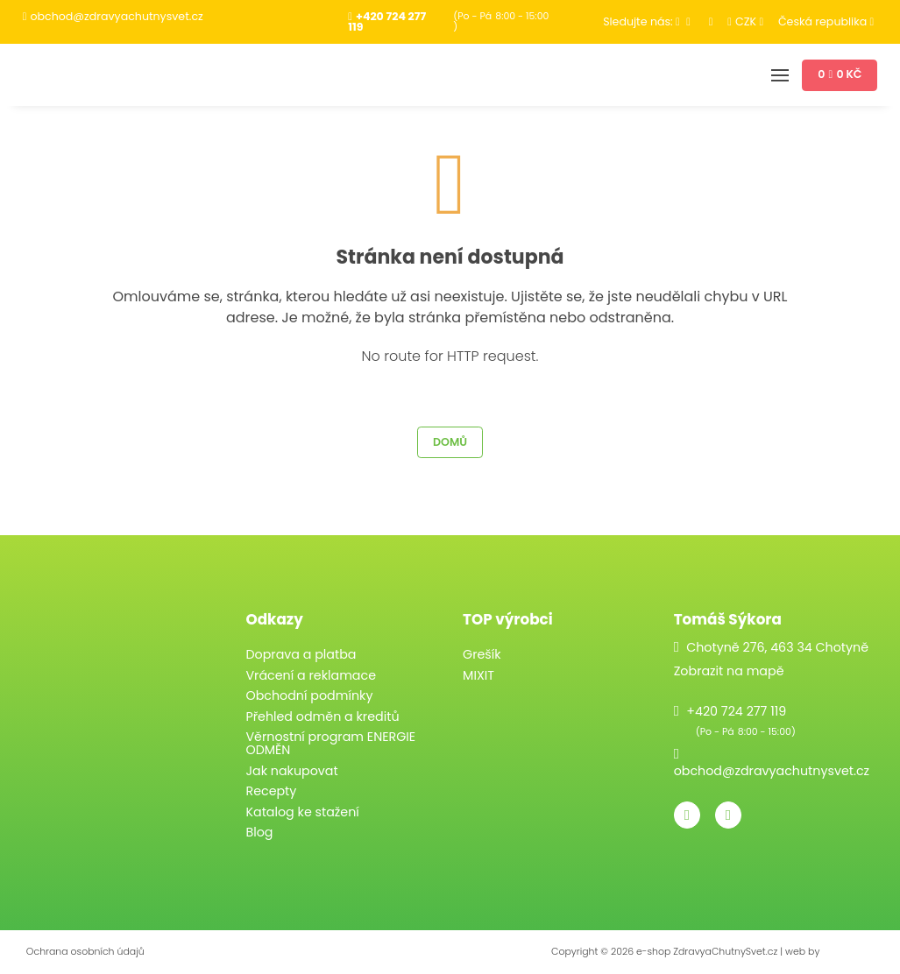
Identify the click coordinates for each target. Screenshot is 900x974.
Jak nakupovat (291, 771)
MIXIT (478, 675)
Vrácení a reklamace (310, 675)
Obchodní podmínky (308, 695)
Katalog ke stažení (301, 812)
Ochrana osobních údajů (85, 951)
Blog (259, 832)
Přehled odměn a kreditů (322, 716)
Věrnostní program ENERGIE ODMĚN (330, 743)
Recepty (270, 791)
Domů (450, 441)
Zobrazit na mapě (729, 671)
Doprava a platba (300, 654)
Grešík (482, 654)
